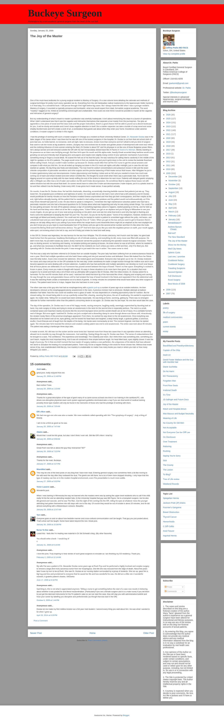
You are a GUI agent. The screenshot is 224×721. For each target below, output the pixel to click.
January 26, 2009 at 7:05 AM (48, 406)
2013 (168, 157)
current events (169, 327)
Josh (39, 369)
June (170, 200)
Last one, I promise (176, 256)
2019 (168, 142)
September (173, 188)
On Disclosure (169, 437)
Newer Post (36, 633)
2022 (168, 130)
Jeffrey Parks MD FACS (177, 48)
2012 (168, 161)
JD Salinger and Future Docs (176, 399)
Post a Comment (41, 621)
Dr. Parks (186, 88)
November (173, 180)
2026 (168, 115)
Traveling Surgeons (176, 268)
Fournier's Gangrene (172, 507)
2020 (168, 138)
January (172, 219)
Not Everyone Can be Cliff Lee (176, 432)
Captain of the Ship (171, 350)
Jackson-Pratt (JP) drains (174, 503)
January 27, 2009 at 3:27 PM (48, 464)
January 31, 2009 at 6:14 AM (48, 545)
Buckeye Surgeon (65, 13)
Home (93, 633)
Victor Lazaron (43, 487)
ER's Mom (41, 412)
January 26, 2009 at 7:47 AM (48, 426)
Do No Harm (168, 371)
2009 (168, 173)
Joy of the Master (170, 404)
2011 (168, 165)
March (171, 212)
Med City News (174, 249)
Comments (171, 591)
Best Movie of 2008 (176, 284)
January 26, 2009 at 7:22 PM (48, 451)
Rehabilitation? (174, 223)
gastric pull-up (94, 287)
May (170, 204)
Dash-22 (167, 355)
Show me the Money (177, 245)
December (173, 176)
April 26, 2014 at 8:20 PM (47, 615)
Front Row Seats (170, 385)
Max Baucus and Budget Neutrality (178, 413)
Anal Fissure (168, 531)
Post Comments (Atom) (97, 640)
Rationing (167, 446)
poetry (166, 308)
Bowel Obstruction (171, 512)
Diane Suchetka (170, 367)
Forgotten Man (169, 381)
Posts (168, 587)
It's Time (166, 395)
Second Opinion (175, 272)
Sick (165, 460)
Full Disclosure (174, 276)
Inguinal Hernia (169, 535)
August (171, 192)
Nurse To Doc (43, 530)
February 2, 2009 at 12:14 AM (49, 557)
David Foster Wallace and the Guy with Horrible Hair (178, 361)
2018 (168, 146)
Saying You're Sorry (172, 456)
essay (165, 331)
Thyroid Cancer (170, 517)
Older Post (148, 633)
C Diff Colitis (168, 526)
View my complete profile (174, 54)
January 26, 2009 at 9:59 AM (48, 439)
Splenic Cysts (174, 252)
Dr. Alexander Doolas (135, 137)
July (170, 196)
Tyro (38, 515)
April (170, 208)
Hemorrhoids (168, 521)
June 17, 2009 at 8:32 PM (47, 580)
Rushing (166, 451)
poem (165, 322)
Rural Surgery (174, 280)
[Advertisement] (177, 558)
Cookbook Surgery (176, 264)
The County (168, 465)
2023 (168, 126)
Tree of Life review (171, 479)
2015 (168, 154)
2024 (168, 122)
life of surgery (169, 312)
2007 (168, 293)
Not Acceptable (169, 427)
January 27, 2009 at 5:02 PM (48, 481)
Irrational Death (170, 390)
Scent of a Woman (127, 150)
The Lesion (168, 470)
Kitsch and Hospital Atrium (174, 409)
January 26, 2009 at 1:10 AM (48, 389)
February (172, 215)
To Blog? (167, 474)
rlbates (40, 432)
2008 (168, 290)
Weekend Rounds (171, 484)
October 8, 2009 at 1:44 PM (48, 600)
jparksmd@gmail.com (178, 83)
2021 (168, 134)
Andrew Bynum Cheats (175, 228)
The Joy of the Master (177, 241)
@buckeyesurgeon (178, 92)
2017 (168, 150)
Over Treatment (170, 441)
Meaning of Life (170, 418)
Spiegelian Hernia (171, 498)
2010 (168, 169)
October (172, 184)
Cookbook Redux (175, 260)
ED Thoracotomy (170, 376)
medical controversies (172, 317)
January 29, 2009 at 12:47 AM (49, 509)
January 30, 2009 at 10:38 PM (49, 524)
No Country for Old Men (173, 423)
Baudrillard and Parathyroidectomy (178, 346)
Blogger (126, 715)
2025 (168, 118)
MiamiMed (41, 469)
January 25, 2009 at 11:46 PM (49, 376)
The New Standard (176, 237)
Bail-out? (172, 233)
